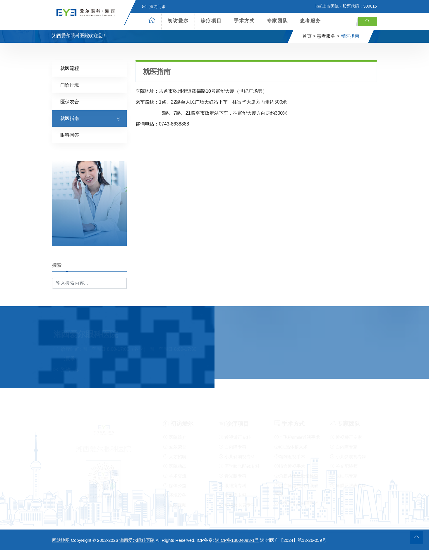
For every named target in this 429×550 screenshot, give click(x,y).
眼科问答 (69, 134)
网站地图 (61, 540)
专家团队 (277, 20)
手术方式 (244, 20)
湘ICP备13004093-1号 (237, 540)
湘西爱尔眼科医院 (137, 540)
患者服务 (310, 20)
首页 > (309, 36)
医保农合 (69, 101)
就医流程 (69, 68)
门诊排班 (69, 84)
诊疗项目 (211, 20)
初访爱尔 (178, 20)
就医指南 (69, 118)
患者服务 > (328, 36)
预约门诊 (154, 6)
